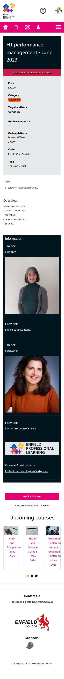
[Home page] (5, 27)
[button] (43, 11)
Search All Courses (32, 496)
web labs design (30, 663)
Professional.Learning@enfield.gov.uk (26, 471)
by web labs (45, 663)
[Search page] (16, 27)
